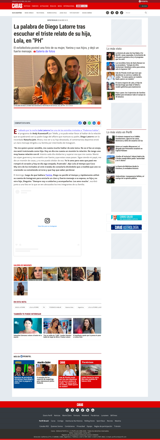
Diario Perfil (47, 415)
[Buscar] (134, 13)
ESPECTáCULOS (52, 20)
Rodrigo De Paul (52, 13)
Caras (53, 421)
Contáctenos (70, 426)
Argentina (81, 307)
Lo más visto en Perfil (119, 132)
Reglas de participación (103, 426)
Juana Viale (63, 13)
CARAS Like (81, 5)
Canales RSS (44, 426)
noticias (24, 362)
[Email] (98, 123)
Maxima (118, 421)
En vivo (143, 6)
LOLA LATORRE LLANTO (95, 307)
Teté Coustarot (74, 13)
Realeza (53, 6)
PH (44, 307)
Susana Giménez (87, 13)
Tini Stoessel (40, 13)
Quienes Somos (57, 426)
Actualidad (44, 6)
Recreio (110, 421)
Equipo (89, 426)
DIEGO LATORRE (20, 307)
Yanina (49, 175)
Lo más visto (114, 48)
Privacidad (81, 426)
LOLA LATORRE (34, 307)
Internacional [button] (68, 6)
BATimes (114, 415)
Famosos (35, 6)
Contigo (60, 421)
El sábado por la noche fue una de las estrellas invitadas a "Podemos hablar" (58, 130)
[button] (57, 81)
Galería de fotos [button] (44, 51)
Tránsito (117, 426)
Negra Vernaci (29, 13)
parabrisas (91, 362)
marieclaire (46, 362)
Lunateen (104, 415)
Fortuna (77, 415)
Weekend (85, 415)
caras (68, 362)
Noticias (27, 6)
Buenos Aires (69, 307)
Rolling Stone (89, 421)
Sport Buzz (101, 421)
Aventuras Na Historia (74, 421)
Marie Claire (67, 415)
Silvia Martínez (17, 13)
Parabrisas (95, 415)
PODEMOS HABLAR (55, 307)
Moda (60, 6)
